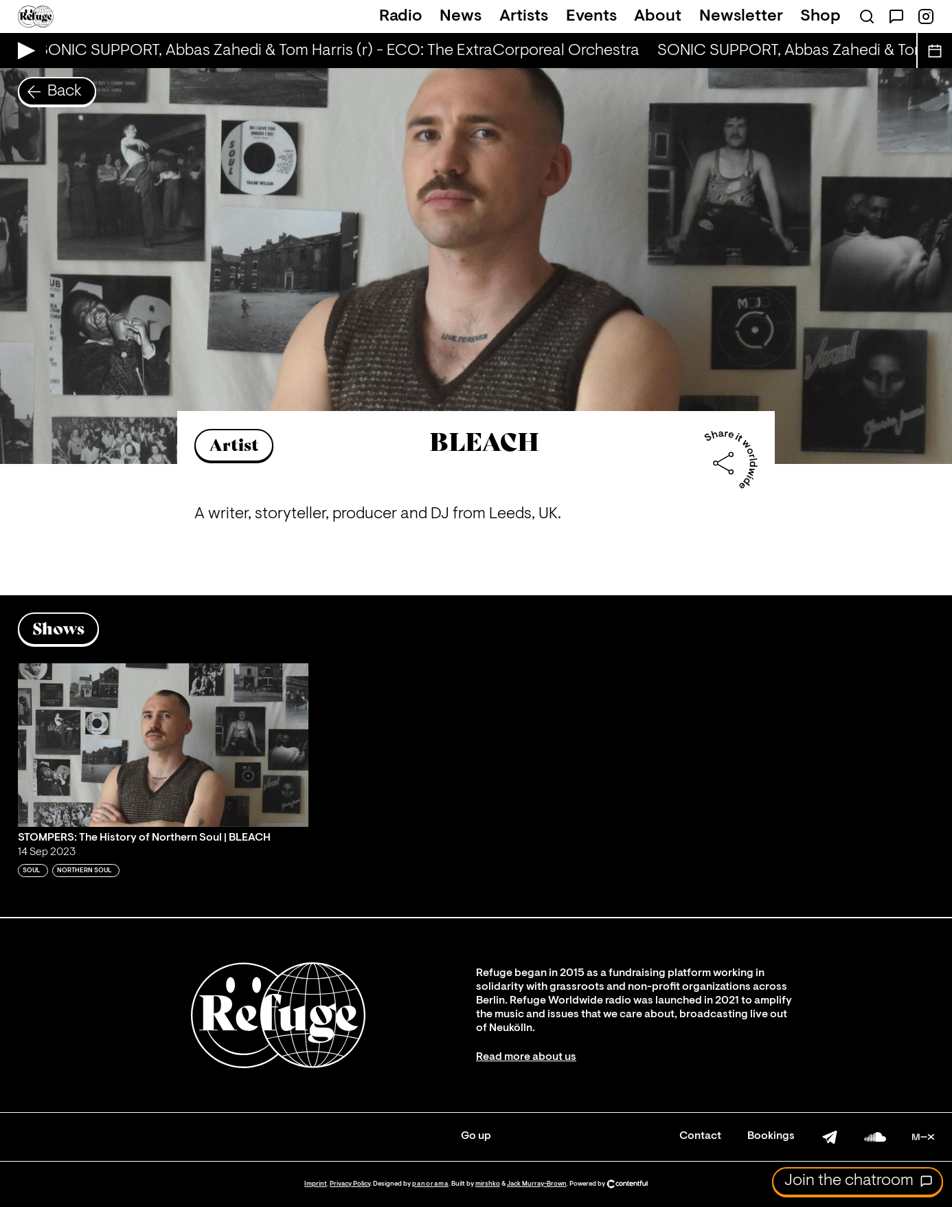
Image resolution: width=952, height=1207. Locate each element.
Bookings (771, 1136)
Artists (523, 16)
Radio (400, 16)
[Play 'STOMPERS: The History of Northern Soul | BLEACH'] (163, 745)
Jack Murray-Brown (537, 1184)
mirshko (487, 1184)
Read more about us (526, 1057)
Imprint (315, 1184)
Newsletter (741, 16)
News (460, 16)
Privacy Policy (350, 1184)
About (657, 16)
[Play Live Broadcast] (23, 50)
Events (591, 16)
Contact (700, 1136)
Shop (820, 16)
